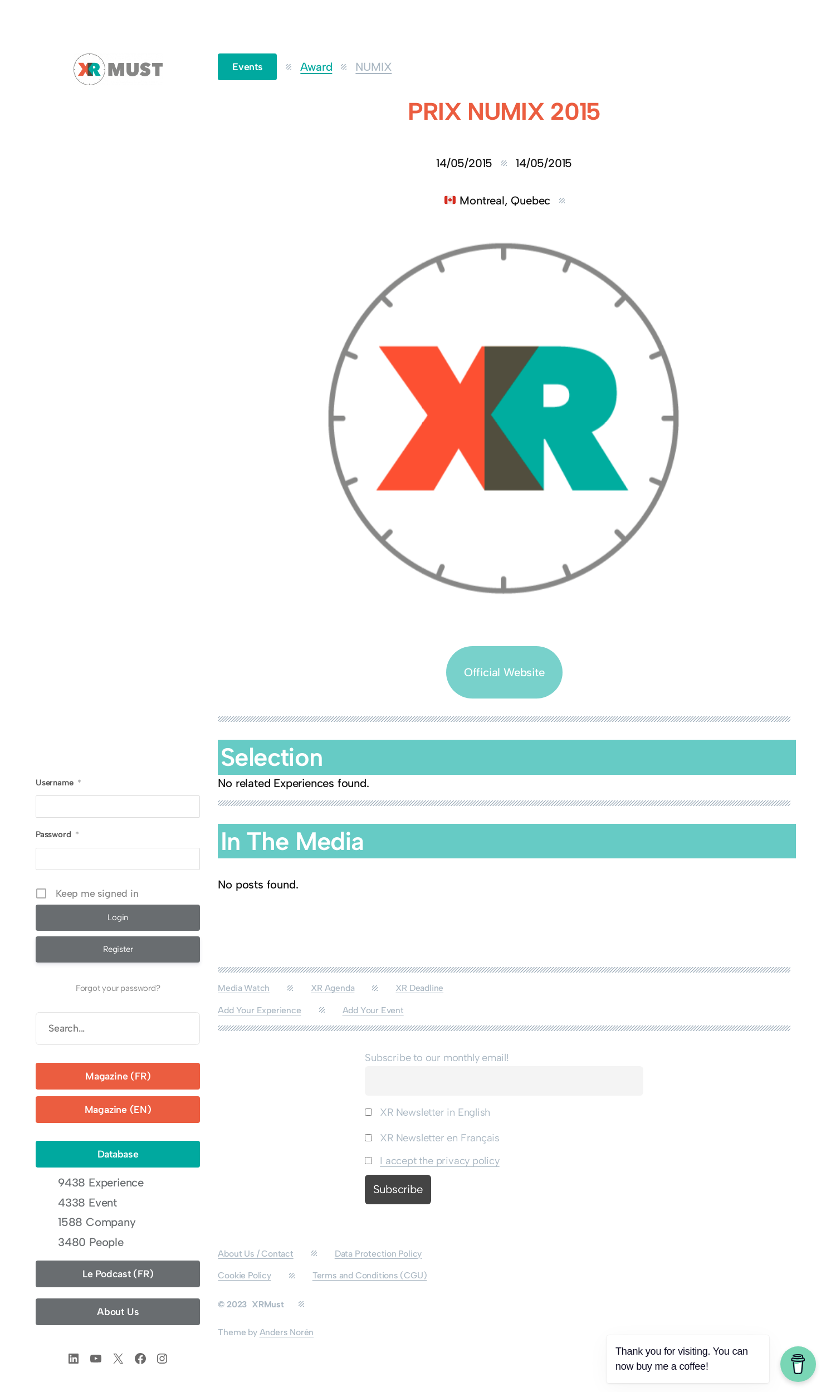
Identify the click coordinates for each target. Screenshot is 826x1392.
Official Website (504, 672)
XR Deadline (419, 988)
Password (57, 834)
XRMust (268, 1304)
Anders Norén (287, 1332)
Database (118, 1154)
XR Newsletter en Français (432, 1138)
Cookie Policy (244, 1275)
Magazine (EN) (118, 1109)
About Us (118, 1311)
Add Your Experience (259, 1010)
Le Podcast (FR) (118, 1273)
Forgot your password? (118, 988)
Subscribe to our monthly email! (437, 1058)
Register (118, 949)
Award (316, 67)
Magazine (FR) (117, 1076)
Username (58, 783)
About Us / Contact (255, 1253)
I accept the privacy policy (440, 1161)
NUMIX (373, 67)
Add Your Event (373, 1010)
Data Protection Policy (378, 1253)
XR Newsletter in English (427, 1112)
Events (247, 66)
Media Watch (244, 988)
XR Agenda (332, 988)
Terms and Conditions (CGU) (369, 1275)
